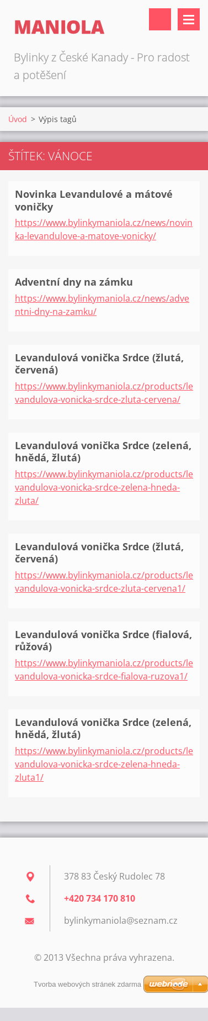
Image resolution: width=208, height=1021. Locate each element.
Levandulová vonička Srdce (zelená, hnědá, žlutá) (103, 452)
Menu (189, 19)
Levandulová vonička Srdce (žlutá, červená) (99, 364)
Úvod (17, 119)
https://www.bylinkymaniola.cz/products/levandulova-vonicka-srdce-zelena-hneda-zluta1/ (104, 764)
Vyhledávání (160, 19)
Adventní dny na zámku (74, 281)
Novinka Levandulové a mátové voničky (94, 200)
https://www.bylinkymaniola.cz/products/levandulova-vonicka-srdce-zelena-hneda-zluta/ (104, 487)
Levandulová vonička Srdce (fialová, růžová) (103, 641)
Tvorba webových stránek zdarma (87, 984)
